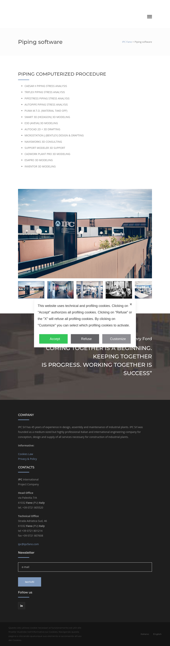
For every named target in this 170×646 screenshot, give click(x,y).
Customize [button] (116, 339)
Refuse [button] (85, 339)
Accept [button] (53, 339)
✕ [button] (130, 304)
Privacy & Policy (27, 459)
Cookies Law (25, 454)
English (148, 4)
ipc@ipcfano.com (28, 544)
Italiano (138, 4)
